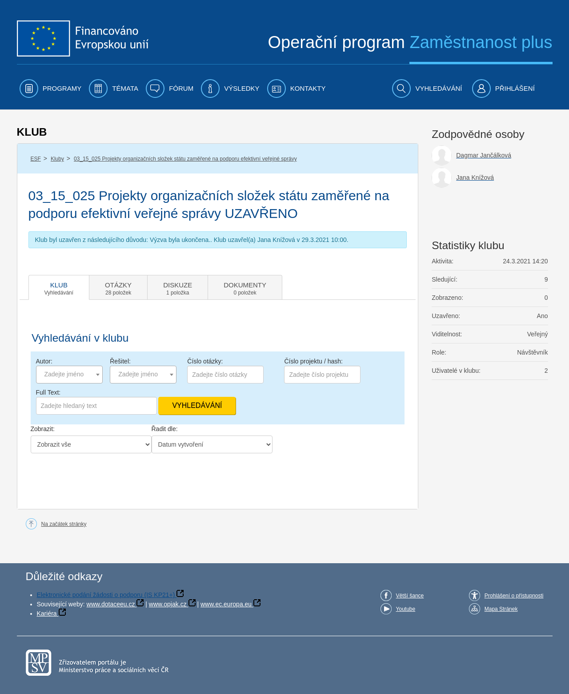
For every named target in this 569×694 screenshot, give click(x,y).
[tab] (59, 287)
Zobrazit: (43, 428)
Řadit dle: (165, 428)
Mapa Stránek (501, 609)
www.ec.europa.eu (226, 604)
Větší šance (410, 596)
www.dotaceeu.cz (111, 604)
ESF (36, 159)
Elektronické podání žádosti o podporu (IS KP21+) (106, 594)
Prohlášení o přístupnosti (514, 596)
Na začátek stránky (64, 524)
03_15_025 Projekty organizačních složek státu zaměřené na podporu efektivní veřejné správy (185, 159)
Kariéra (47, 613)
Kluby (57, 159)
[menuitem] (50, 89)
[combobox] (69, 374)
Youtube (406, 609)
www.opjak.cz (168, 604)
